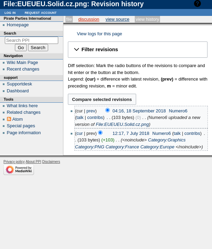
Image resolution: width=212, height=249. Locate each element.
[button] (138, 49)
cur (80, 133)
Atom (17, 119)
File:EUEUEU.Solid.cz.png (122, 124)
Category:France (122, 146)
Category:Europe (157, 146)
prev (91, 110)
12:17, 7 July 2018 (131, 133)
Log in (10, 12)
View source (118, 19)
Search (10, 33)
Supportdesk (19, 83)
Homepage (18, 24)
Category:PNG (90, 146)
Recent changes (23, 69)
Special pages (21, 125)
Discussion (88, 19)
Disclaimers (51, 162)
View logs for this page (99, 33)
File (69, 19)
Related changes (24, 112)
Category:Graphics (166, 139)
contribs (95, 117)
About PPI (33, 162)
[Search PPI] (32, 40)
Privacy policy (14, 162)
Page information (24, 132)
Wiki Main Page (22, 62)
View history (147, 19)
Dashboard (18, 90)
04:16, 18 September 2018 (139, 110)
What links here (22, 105)
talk (80, 117)
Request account (40, 12)
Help (207, 3)
